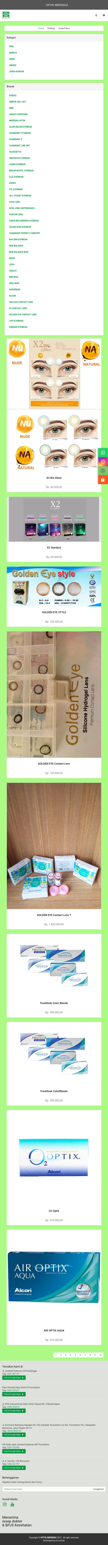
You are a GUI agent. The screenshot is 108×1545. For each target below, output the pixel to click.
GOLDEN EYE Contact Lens (22, 314)
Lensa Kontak (16, 71)
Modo (12, 258)
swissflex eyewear (19, 158)
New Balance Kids (18, 252)
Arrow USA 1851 (17, 102)
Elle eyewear (16, 177)
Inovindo (60, 1540)
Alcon (12, 296)
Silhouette (15, 152)
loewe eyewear (17, 164)
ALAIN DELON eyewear (20, 127)
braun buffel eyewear (21, 170)
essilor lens (16, 214)
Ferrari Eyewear (18, 327)
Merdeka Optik (17, 120)
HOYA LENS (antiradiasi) (22, 208)
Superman (14, 289)
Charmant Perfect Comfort (24, 233)
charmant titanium (20, 133)
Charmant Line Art (19, 145)
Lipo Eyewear (16, 321)
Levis (12, 264)
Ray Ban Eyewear (18, 239)
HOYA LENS (14, 202)
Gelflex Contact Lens (21, 302)
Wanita (13, 53)
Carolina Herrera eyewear (24, 221)
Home (41, 28)
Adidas (12, 95)
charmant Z (15, 139)
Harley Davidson (18, 114)
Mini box (13, 277)
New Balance (16, 246)
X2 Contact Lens (18, 308)
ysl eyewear (16, 189)
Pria (11, 46)
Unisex (12, 65)
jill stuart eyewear (20, 195)
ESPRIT (12, 183)
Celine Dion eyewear (20, 227)
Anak (12, 59)
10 (100, 1355)
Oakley (13, 271)
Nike (11, 108)
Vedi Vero (14, 283)
